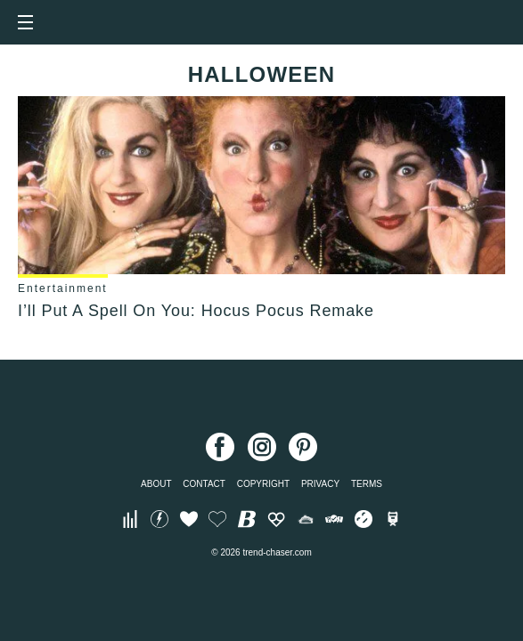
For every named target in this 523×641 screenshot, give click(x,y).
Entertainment (63, 288)
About (156, 484)
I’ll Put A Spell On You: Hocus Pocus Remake (196, 311)
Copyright (263, 484)
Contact (204, 484)
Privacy (320, 484)
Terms (366, 484)
